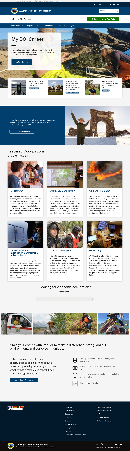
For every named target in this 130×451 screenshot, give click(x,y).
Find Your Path (17, 26)
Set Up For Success (72, 92)
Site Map (68, 431)
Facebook (103, 4)
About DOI (68, 407)
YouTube (118, 4)
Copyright (68, 417)
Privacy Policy (70, 428)
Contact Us (69, 414)
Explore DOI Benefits (22, 131)
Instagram (100, 4)
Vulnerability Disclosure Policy (75, 435)
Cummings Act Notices (104, 410)
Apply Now (106, 90)
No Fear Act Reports (104, 421)
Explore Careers (34, 26)
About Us (61, 26)
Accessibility (69, 410)
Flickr (114, 4)
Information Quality (71, 424)
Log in (71, 26)
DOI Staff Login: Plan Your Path (103, 19)
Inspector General (103, 417)
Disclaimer (68, 421)
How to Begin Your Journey (24, 380)
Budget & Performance (104, 407)
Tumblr (111, 4)
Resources (48, 26)
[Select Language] (15, 409)
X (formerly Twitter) (107, 4)
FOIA (98, 414)
